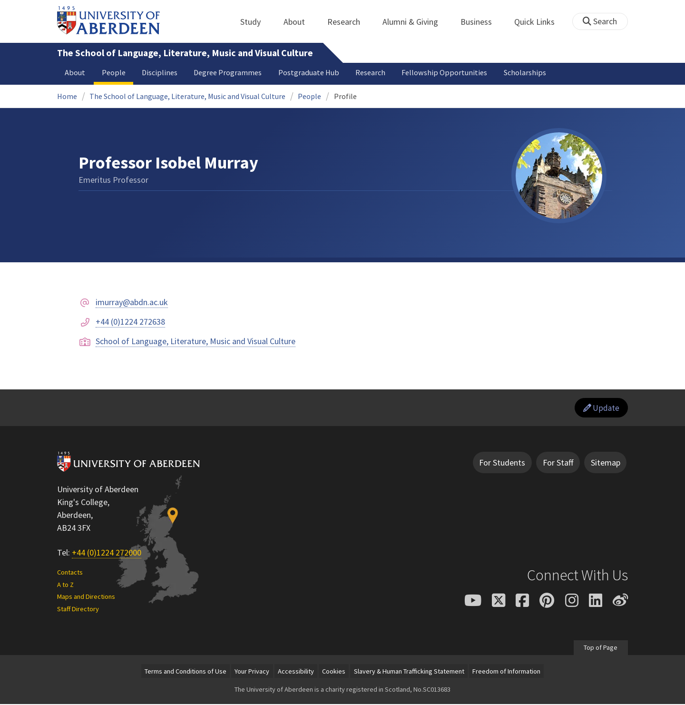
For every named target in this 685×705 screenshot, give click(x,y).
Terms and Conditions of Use (185, 672)
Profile (345, 96)
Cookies (333, 672)
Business (481, 21)
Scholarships (525, 72)
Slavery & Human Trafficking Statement (409, 672)
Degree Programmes (228, 72)
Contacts (70, 573)
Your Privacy (252, 672)
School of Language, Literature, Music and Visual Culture (195, 341)
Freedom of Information (506, 672)
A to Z (65, 585)
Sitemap (605, 463)
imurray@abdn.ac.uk (132, 302)
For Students (502, 463)
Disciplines (159, 72)
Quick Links (539, 21)
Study (255, 21)
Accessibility (296, 672)
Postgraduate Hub (308, 72)
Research (349, 21)
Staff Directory (78, 610)
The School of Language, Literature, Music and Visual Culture (185, 53)
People (114, 72)
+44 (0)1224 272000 (106, 553)
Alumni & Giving (415, 21)
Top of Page (600, 648)
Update (600, 408)
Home (67, 96)
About (299, 21)
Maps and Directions (86, 597)
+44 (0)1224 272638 (130, 321)
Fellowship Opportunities (444, 72)
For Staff (558, 463)
